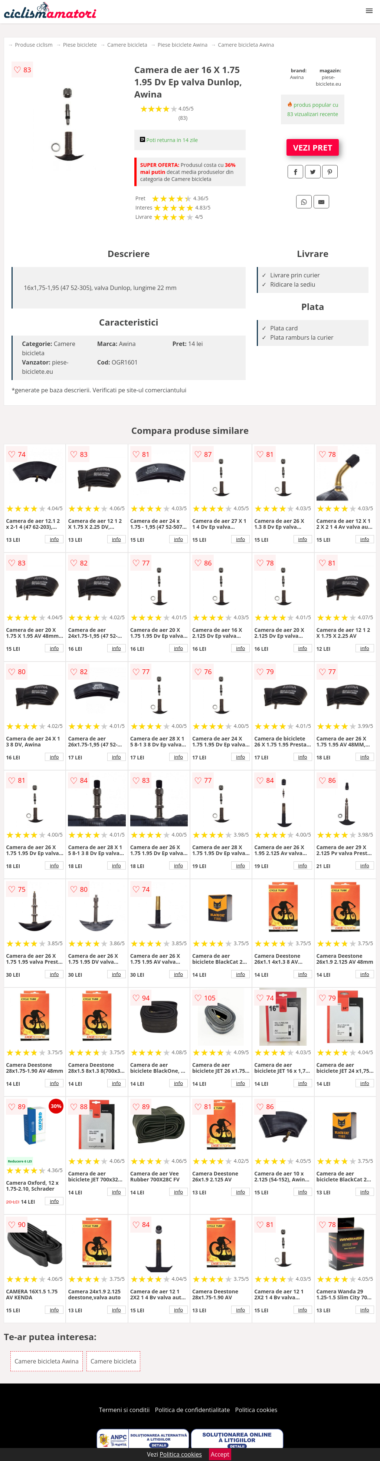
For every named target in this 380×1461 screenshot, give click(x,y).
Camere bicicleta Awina (246, 44)
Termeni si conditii (124, 1410)
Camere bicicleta (127, 44)
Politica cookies (256, 1410)
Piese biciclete (80, 44)
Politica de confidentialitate (192, 1410)
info (54, 539)
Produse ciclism (34, 44)
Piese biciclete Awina (183, 44)
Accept (220, 1454)
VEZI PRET (312, 147)
